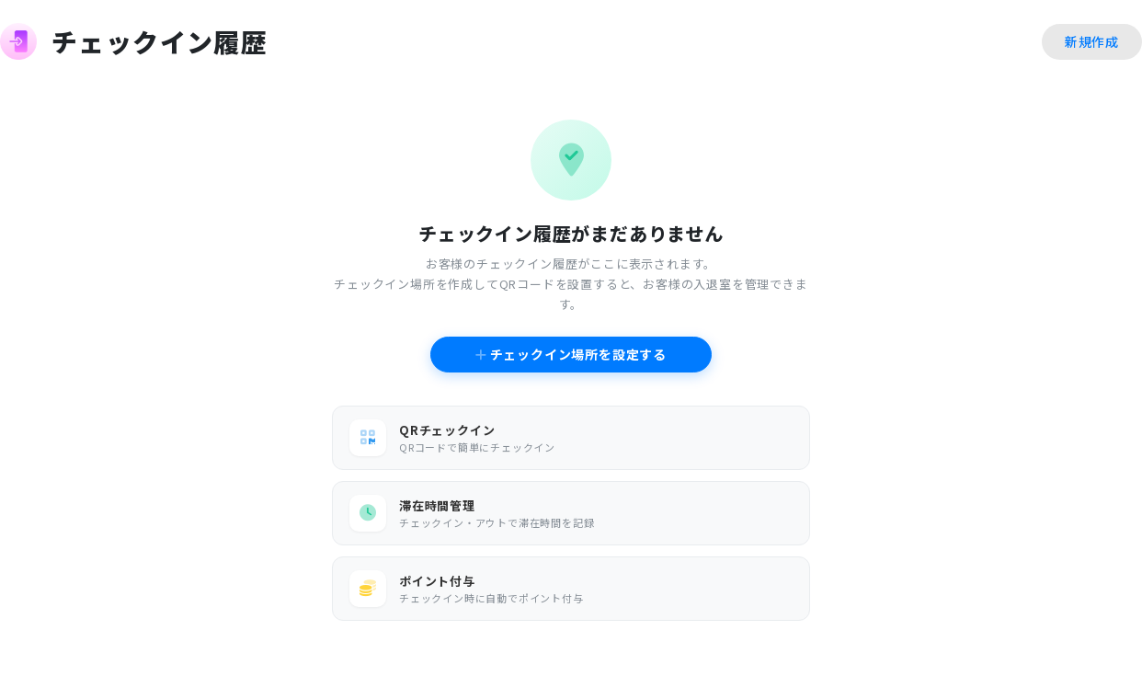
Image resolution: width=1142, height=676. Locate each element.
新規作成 (1092, 41)
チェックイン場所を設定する (571, 354)
